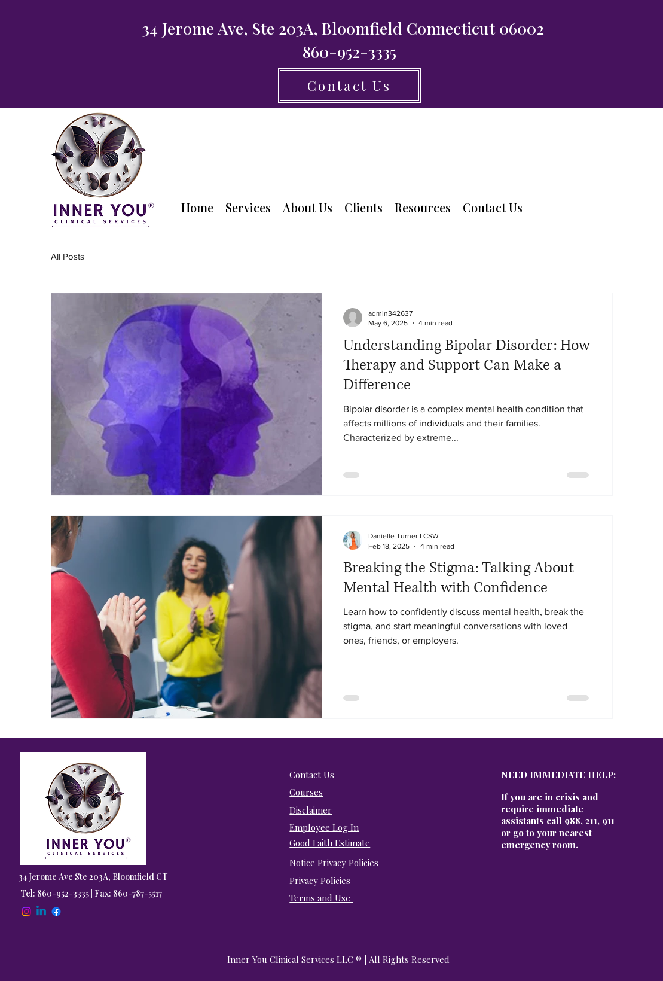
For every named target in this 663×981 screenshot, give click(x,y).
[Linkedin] (41, 912)
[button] (248, 207)
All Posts (67, 256)
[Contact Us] (349, 85)
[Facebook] (56, 912)
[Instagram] (26, 912)
